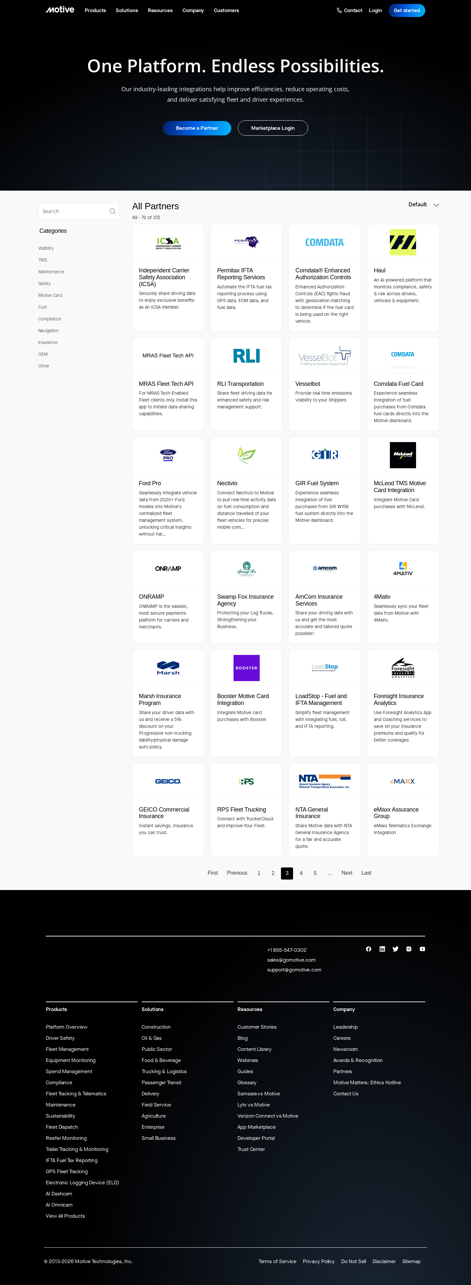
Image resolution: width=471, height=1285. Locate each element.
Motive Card (50, 295)
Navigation (48, 331)
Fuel (42, 307)
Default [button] (424, 204)
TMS (42, 260)
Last (366, 873)
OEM (43, 354)
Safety (44, 284)
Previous (237, 873)
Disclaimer (384, 1261)
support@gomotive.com (294, 969)
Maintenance (51, 272)
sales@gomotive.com (291, 959)
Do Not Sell (353, 1261)
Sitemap (411, 1261)
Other (44, 366)
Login (375, 10)
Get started (407, 10)
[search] (79, 211)
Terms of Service (277, 1261)
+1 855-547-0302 (286, 950)
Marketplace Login (273, 128)
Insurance (48, 342)
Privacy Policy (319, 1261)
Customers (226, 10)
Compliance (49, 319)
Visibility (46, 248)
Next (347, 873)
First (213, 873)
